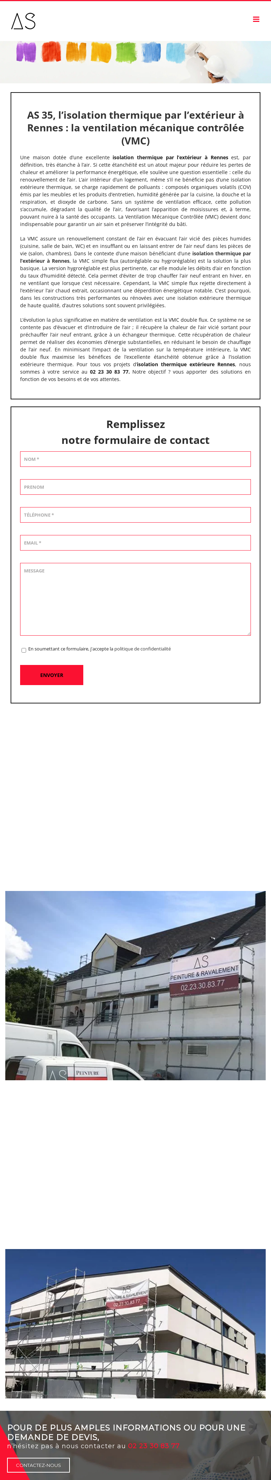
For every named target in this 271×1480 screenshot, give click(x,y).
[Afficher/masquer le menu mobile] (256, 19)
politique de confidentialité (142, 649)
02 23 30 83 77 (154, 1446)
